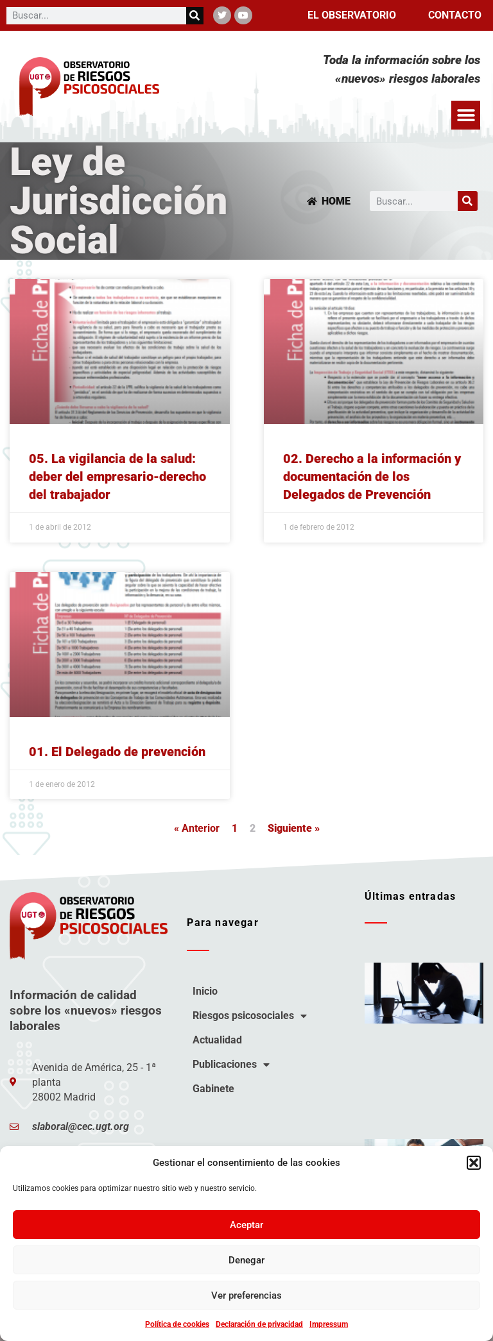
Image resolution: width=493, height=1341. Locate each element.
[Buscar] (194, 15)
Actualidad (217, 1040)
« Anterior (197, 828)
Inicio (205, 991)
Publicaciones (231, 1064)
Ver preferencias (246, 1295)
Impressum (328, 1324)
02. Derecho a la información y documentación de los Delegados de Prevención (372, 476)
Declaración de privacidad (259, 1324)
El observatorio (351, 15)
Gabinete (213, 1089)
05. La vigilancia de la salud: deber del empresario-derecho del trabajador (117, 476)
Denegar (246, 1260)
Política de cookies (177, 1324)
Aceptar (246, 1225)
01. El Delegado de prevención (117, 751)
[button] (473, 1162)
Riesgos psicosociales (250, 1015)
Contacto (454, 15)
